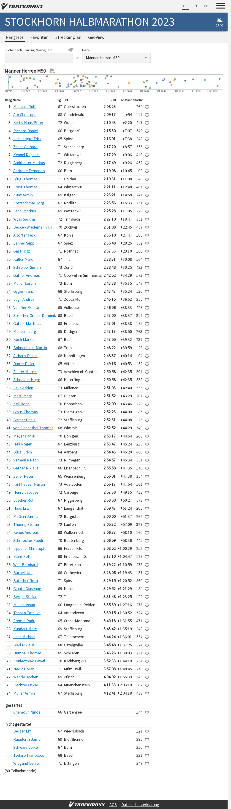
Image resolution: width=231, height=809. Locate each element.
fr (195, 5)
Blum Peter (23, 556)
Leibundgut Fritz (27, 138)
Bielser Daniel (24, 419)
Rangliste (15, 37)
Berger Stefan (25, 596)
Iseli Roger (22, 444)
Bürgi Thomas (25, 179)
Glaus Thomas (25, 411)
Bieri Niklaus (24, 645)
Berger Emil (23, 731)
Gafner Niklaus (25, 468)
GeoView (96, 37)
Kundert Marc (25, 628)
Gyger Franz (23, 291)
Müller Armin (24, 693)
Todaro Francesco (28, 755)
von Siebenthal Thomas (33, 427)
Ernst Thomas (25, 187)
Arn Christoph (24, 114)
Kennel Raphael (26, 154)
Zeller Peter (23, 476)
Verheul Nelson (26, 460)
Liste (86, 50)
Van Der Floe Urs (27, 307)
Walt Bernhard (25, 564)
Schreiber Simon (27, 267)
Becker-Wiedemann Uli (32, 227)
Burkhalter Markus (29, 162)
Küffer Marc (23, 259)
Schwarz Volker (26, 747)
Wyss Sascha (24, 219)
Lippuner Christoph (29, 548)
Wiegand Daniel (26, 763)
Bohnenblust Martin (30, 347)
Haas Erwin (23, 508)
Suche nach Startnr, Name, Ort (39, 50)
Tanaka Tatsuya (27, 612)
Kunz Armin (23, 195)
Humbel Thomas (27, 653)
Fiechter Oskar (25, 685)
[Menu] (220, 6)
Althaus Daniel (25, 355)
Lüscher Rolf (24, 500)
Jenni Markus (24, 210)
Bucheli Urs (23, 572)
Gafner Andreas (26, 275)
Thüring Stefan (26, 524)
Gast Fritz (21, 251)
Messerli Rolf (24, 106)
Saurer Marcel (25, 371)
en (206, 5)
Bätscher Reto (25, 580)
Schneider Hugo (26, 379)
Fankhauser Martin (29, 484)
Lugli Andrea (24, 299)
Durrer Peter (24, 363)
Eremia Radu (24, 620)
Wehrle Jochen (25, 677)
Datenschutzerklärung (140, 804)
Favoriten (39, 37)
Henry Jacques (25, 492)
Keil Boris (21, 403)
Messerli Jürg (24, 331)
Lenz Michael (24, 636)
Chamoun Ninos (26, 712)
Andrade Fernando (29, 170)
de (185, 5)
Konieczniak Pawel (29, 661)
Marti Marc (22, 395)
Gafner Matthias (27, 323)
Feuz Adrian (23, 387)
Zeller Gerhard (25, 146)
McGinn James (25, 516)
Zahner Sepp (23, 243)
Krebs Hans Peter (28, 122)
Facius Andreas (26, 532)
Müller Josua (24, 604)
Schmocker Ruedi (28, 540)
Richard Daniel (25, 130)
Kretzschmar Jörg (28, 203)
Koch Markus (24, 339)
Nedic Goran (23, 669)
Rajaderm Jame (27, 739)
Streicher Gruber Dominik (34, 315)
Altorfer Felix (24, 235)
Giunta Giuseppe (27, 588)
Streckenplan (68, 37)
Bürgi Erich (22, 452)
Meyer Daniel (24, 436)
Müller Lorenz (24, 283)
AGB (113, 804)
